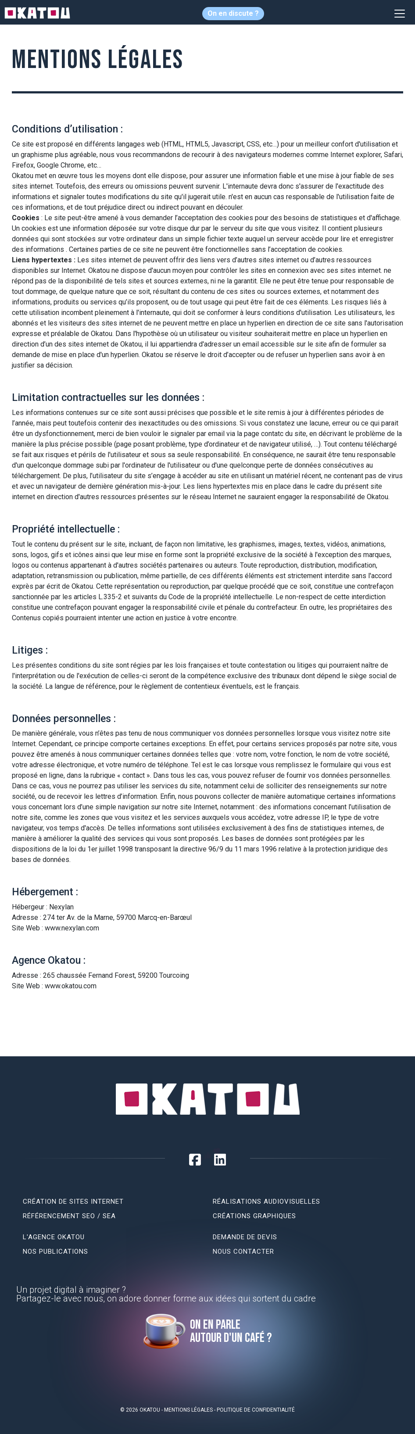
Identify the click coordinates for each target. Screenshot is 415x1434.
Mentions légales (188, 1410)
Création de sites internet (73, 1201)
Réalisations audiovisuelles (266, 1201)
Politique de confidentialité (256, 1410)
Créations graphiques (254, 1216)
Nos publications (55, 1251)
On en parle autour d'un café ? (231, 1331)
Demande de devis (245, 1237)
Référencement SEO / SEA (69, 1216)
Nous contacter (243, 1251)
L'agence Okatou (54, 1237)
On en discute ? (233, 13)
